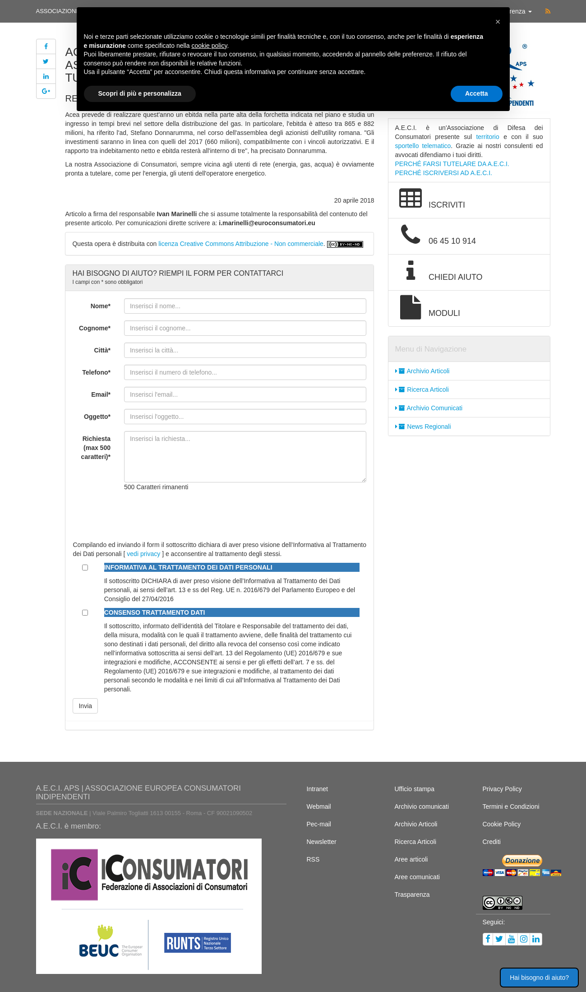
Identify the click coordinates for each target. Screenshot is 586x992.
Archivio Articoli (422, 371)
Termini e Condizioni (511, 806)
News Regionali (423, 426)
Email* (101, 394)
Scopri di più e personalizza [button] (139, 93)
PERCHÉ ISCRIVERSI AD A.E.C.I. (444, 172)
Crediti (492, 841)
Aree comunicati (417, 877)
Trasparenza (412, 894)
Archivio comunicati (422, 806)
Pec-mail (319, 824)
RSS (313, 859)
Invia (85, 705)
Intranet (317, 789)
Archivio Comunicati (429, 408)
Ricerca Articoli (422, 389)
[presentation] (192, 515)
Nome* (101, 306)
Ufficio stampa (414, 789)
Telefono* (96, 372)
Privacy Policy (502, 789)
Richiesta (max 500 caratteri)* (96, 447)
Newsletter (322, 841)
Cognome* (95, 328)
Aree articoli (411, 859)
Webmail (319, 806)
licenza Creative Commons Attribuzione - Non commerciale (240, 243)
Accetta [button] (476, 93)
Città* (102, 350)
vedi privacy (143, 553)
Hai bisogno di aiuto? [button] (539, 977)
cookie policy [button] (209, 45)
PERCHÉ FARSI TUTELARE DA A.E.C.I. (452, 163)
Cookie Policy (502, 824)
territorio (487, 136)
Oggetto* (97, 416)
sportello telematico (423, 145)
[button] (498, 21)
